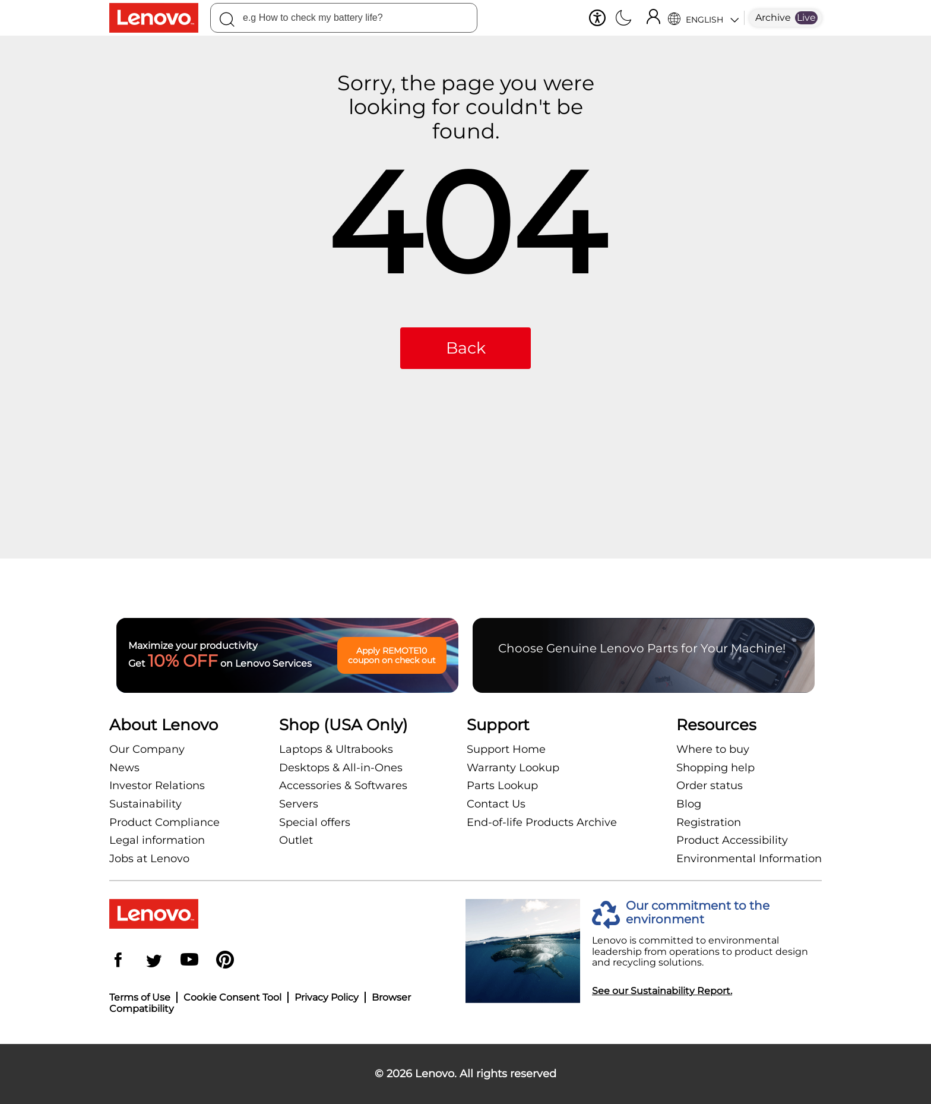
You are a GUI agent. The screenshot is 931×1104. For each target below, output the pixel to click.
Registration (708, 822)
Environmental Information (749, 858)
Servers (298, 803)
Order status (709, 785)
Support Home (506, 749)
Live (806, 17)
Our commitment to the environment (698, 912)
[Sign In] (653, 18)
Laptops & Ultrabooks (336, 749)
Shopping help (715, 767)
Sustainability (145, 803)
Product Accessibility (732, 840)
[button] (597, 18)
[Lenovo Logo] (159, 18)
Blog (688, 803)
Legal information (157, 840)
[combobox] (344, 17)
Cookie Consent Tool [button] (232, 997)
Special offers (314, 822)
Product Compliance (164, 822)
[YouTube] (189, 961)
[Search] (227, 21)
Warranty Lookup (513, 767)
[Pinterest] (225, 961)
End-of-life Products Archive (542, 822)
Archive (773, 17)
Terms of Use (139, 997)
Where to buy (712, 749)
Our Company (147, 749)
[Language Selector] (703, 18)
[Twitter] (154, 961)
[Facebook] (118, 961)
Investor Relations (157, 785)
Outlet (296, 840)
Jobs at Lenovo (149, 858)
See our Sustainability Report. (662, 990)
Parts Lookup (502, 785)
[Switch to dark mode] (623, 19)
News (124, 767)
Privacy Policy (326, 997)
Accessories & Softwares (343, 785)
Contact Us (496, 803)
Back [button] (466, 348)
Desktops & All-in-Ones (341, 767)
